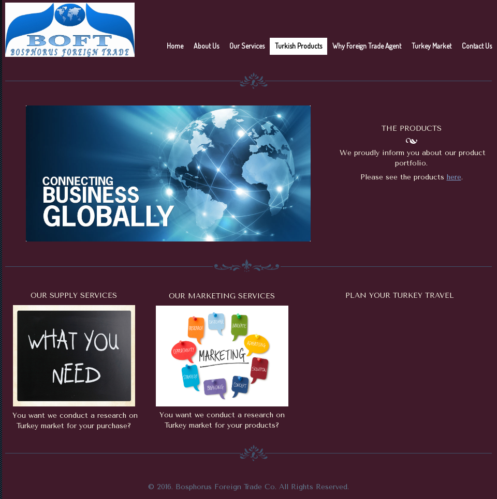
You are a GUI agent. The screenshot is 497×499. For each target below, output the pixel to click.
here (454, 177)
